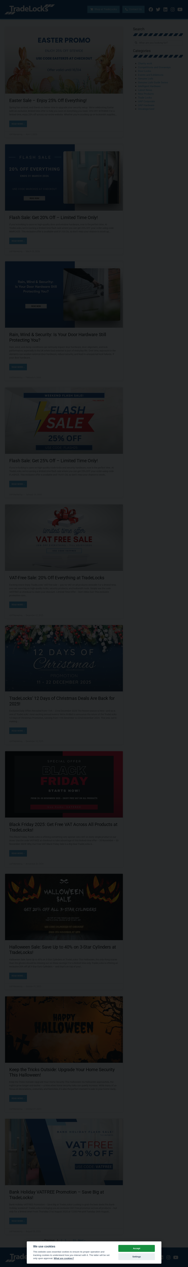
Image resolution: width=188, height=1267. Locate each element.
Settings (136, 1256)
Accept (136, 1248)
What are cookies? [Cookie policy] (64, 1258)
